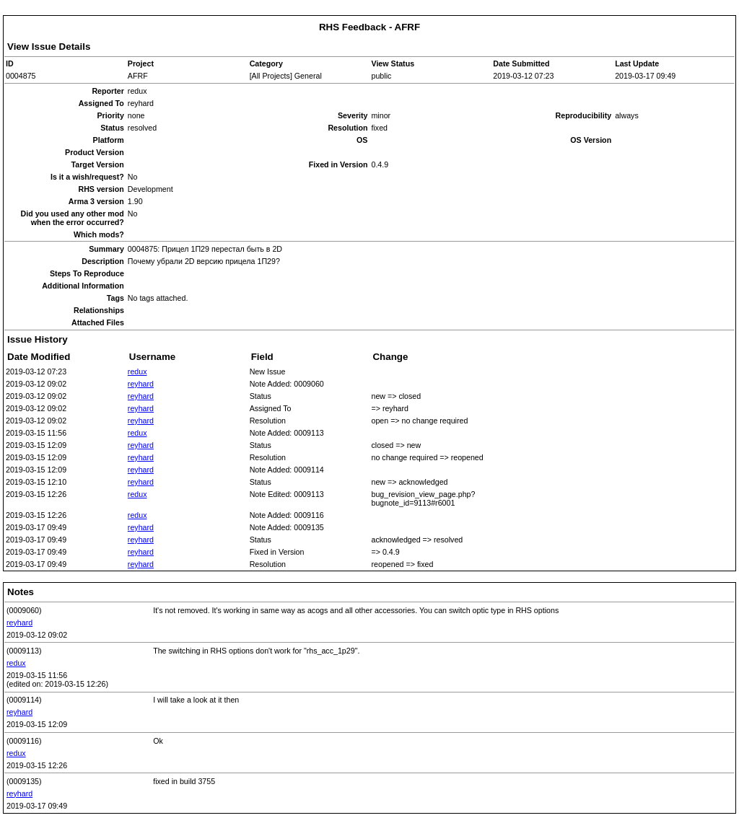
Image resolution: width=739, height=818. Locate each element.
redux (137, 371)
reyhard (141, 383)
